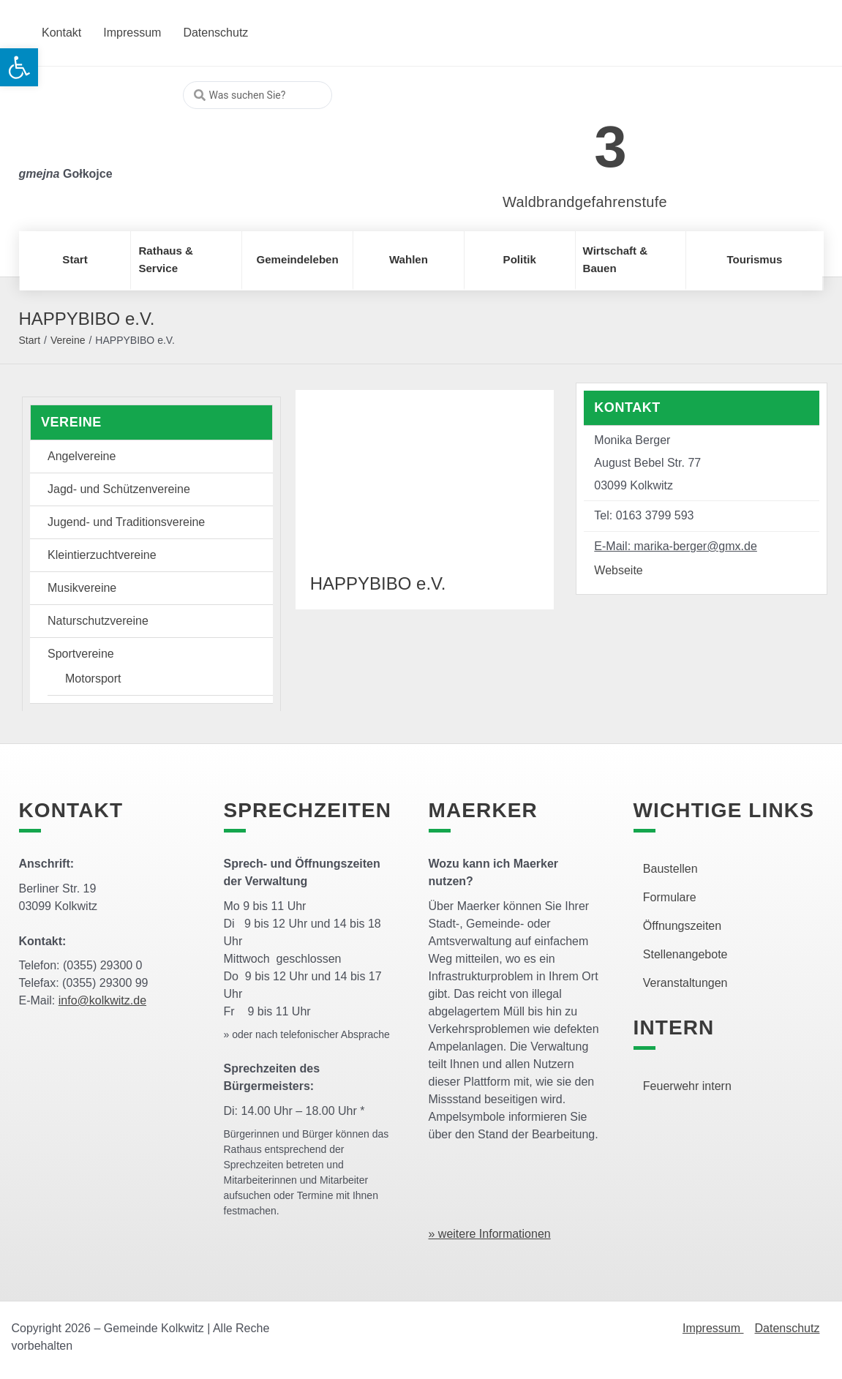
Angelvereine (82, 456)
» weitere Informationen (490, 1234)
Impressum (713, 1328)
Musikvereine (82, 588)
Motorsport (93, 678)
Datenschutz (787, 1328)
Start (30, 340)
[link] (563, 138)
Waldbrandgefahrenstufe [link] (585, 202)
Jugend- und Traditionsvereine (126, 522)
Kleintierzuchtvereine (102, 555)
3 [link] (610, 146)
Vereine (67, 340)
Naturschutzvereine (98, 621)
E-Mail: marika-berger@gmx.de (675, 546)
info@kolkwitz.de (102, 1000)
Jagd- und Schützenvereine (119, 489)
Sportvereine (81, 653)
